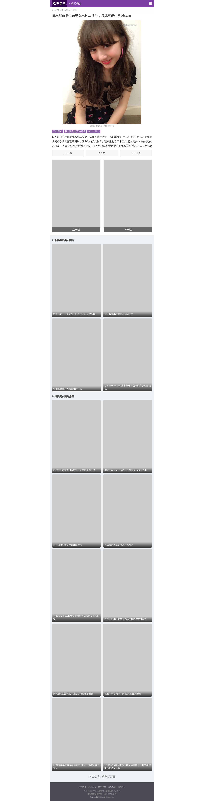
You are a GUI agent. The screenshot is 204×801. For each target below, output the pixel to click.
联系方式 (92, 787)
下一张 (136, 153)
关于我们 (82, 787)
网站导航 (121, 787)
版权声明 (102, 787)
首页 (57, 10)
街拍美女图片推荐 (64, 396)
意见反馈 (112, 787)
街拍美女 (76, 3)
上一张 (68, 153)
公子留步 (59, 3)
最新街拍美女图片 (64, 240)
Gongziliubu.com (107, 797)
